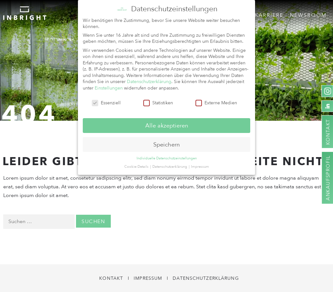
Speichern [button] (166, 142)
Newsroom (308, 15)
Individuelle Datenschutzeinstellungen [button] (167, 156)
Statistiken (158, 101)
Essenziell (106, 101)
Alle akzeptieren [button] (166, 123)
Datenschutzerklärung (206, 278)
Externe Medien (216, 101)
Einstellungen (109, 86)
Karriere (269, 15)
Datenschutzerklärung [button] (170, 164)
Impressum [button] (200, 164)
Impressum (148, 278)
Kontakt (111, 278)
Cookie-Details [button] (136, 164)
